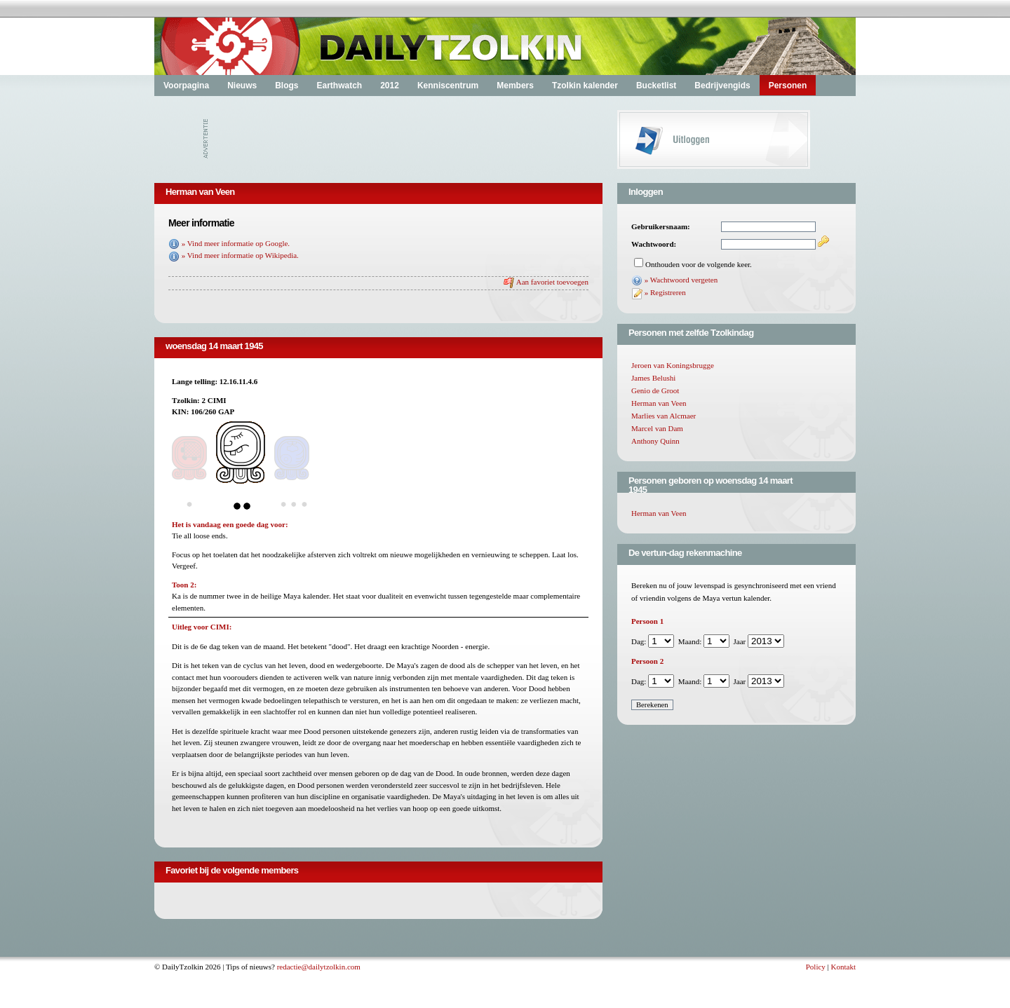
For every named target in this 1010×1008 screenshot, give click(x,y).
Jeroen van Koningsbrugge (672, 365)
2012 (389, 85)
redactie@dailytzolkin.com (319, 966)
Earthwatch (339, 85)
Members (515, 85)
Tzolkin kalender (585, 85)
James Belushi (653, 378)
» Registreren (665, 292)
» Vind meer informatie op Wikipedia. (240, 255)
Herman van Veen (659, 403)
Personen (788, 85)
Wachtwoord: (653, 244)
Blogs (286, 85)
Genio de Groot (655, 390)
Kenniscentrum (447, 85)
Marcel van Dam (657, 428)
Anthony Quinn (655, 441)
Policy (816, 966)
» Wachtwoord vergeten (681, 279)
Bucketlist (656, 85)
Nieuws (242, 85)
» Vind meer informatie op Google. (236, 243)
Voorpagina (186, 85)
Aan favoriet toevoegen (552, 282)
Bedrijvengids (722, 85)
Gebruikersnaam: (660, 226)
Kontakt (843, 966)
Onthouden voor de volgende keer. (698, 264)
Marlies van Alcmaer (663, 415)
